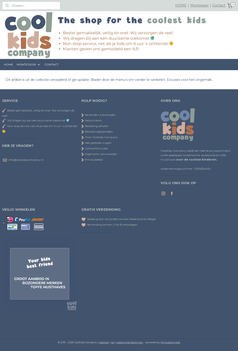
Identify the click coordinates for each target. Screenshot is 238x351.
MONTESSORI (29, 64)
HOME (180, 5)
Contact (218, 5)
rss (112, 342)
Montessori (199, 5)
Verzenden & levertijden (100, 115)
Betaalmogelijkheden (97, 131)
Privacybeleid (92, 159)
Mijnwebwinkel (170, 342)
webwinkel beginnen (129, 342)
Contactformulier (94, 148)
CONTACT (51, 64)
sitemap (104, 342)
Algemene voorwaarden (99, 154)
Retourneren (91, 120)
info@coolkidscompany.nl (25, 160)
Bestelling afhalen (95, 126)
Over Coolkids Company (99, 137)
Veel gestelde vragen (96, 143)
